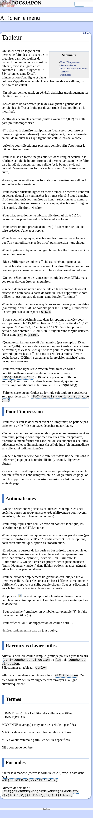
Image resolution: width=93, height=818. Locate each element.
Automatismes (68, 65)
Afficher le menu (20, 18)
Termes (64, 71)
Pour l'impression (70, 62)
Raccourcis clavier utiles (74, 68)
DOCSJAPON (26, 3)
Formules (65, 74)
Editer (86, 33)
